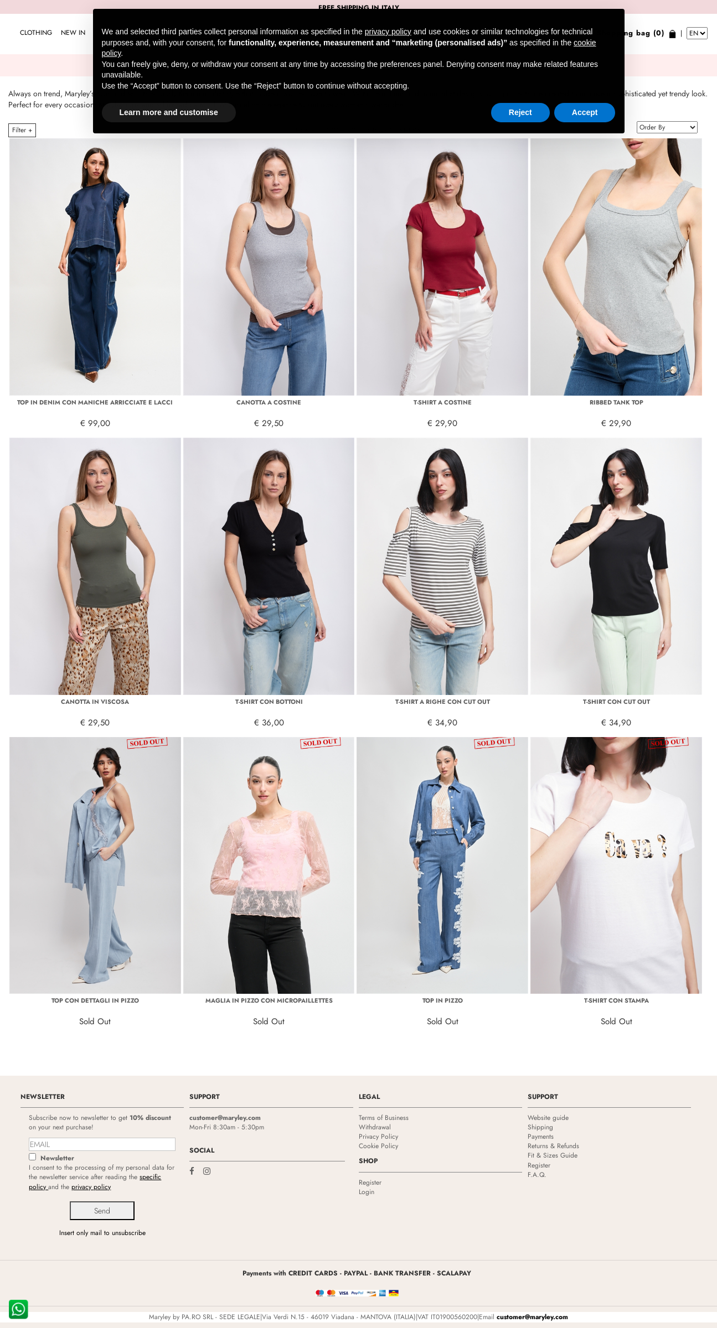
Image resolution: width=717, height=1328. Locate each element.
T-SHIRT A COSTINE (443, 402)
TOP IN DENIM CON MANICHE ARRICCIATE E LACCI (95, 402)
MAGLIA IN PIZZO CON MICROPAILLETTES (269, 1000)
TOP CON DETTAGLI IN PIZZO (95, 1000)
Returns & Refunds (553, 1146)
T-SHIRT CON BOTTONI (269, 701)
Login (366, 1192)
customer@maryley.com (225, 1118)
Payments (541, 1137)
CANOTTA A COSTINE (268, 402)
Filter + (22, 130)
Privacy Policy (378, 1137)
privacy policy (91, 1187)
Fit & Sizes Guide (552, 1155)
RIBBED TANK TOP (616, 402)
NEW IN (73, 33)
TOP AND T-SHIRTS (393, 131)
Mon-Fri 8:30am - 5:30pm (226, 1127)
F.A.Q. (537, 1175)
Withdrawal (375, 1127)
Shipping (540, 1127)
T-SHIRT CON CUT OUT (616, 701)
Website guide (548, 1118)
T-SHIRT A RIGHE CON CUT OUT (442, 701)
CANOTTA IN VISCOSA (95, 701)
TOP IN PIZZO (442, 1000)
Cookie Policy (378, 1146)
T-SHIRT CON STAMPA (616, 1000)
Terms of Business (384, 1118)
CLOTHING (36, 33)
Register (370, 1182)
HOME (305, 131)
